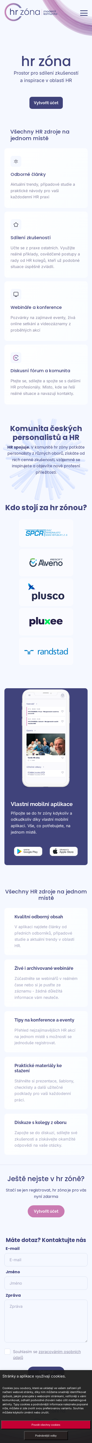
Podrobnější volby (45, 1435)
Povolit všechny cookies (46, 1424)
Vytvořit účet (46, 103)
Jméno (13, 1272)
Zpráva (13, 1295)
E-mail (13, 1248)
